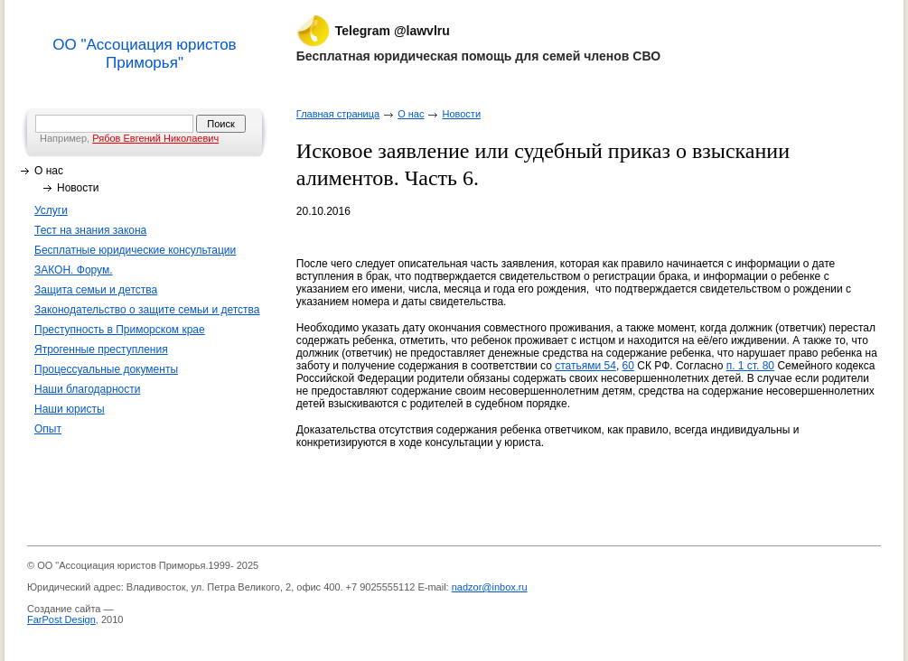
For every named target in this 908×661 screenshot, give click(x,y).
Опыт (47, 429)
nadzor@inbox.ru (490, 587)
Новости (77, 188)
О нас (48, 170)
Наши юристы (69, 409)
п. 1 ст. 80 (750, 365)
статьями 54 (585, 365)
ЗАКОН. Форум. (73, 270)
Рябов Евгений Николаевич (155, 138)
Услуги (51, 210)
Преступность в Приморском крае (119, 329)
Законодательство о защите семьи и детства (147, 309)
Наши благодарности (87, 389)
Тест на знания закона (90, 230)
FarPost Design (61, 619)
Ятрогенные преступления (101, 349)
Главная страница (337, 113)
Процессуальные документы (106, 369)
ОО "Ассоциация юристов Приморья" (144, 53)
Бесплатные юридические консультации (135, 250)
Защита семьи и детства (95, 290)
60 (628, 365)
